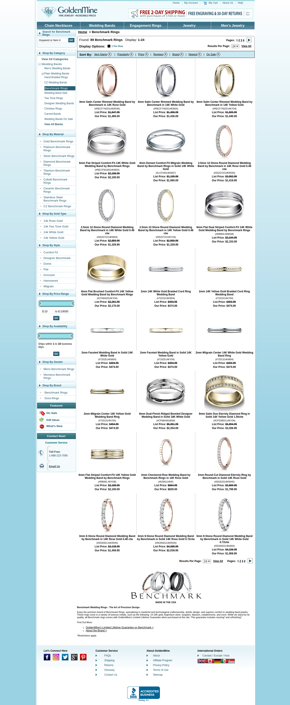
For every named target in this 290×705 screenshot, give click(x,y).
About (156, 655)
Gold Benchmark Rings (58, 141)
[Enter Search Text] (53, 40)
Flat (46, 269)
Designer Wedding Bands (59, 103)
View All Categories (55, 59)
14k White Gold (53, 232)
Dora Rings (52, 398)
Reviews (158, 54)
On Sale (51, 413)
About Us (227, 2)
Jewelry (189, 25)
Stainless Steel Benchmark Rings (55, 199)
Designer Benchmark (57, 258)
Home (176, 2)
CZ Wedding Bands (55, 82)
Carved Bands (52, 113)
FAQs (107, 655)
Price (141, 54)
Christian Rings (53, 108)
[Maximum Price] (65, 311)
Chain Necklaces (58, 25)
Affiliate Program (162, 660)
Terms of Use (160, 669)
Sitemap (158, 674)
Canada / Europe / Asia (215, 655)
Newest (192, 54)
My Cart (213, 2)
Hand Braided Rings (56, 77)
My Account (191, 2)
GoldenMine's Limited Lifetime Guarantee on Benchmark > (120, 627)
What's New (54, 426)
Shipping (109, 660)
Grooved (49, 275)
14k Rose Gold (53, 220)
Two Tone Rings (53, 98)
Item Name (100, 54)
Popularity (123, 54)
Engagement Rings (145, 25)
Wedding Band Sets (56, 92)
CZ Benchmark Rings (57, 206)
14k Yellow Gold (54, 237)
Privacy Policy (161, 665)
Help (240, 2)
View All (246, 46)
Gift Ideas (53, 420)
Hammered (51, 280)
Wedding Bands (102, 25)
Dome (47, 263)
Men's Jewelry (233, 25)
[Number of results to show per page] (235, 46)
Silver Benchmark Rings (59, 156)
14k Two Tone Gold (56, 226)
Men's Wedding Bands (57, 68)
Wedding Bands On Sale (58, 119)
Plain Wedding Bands (57, 73)
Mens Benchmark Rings (59, 369)
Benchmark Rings (56, 392)
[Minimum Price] (49, 311)
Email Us (54, 466)
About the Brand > (96, 630)
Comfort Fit (51, 252)
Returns (109, 665)
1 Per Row (117, 46)
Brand (175, 54)
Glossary (109, 669)
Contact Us (110, 674)
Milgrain (49, 286)
